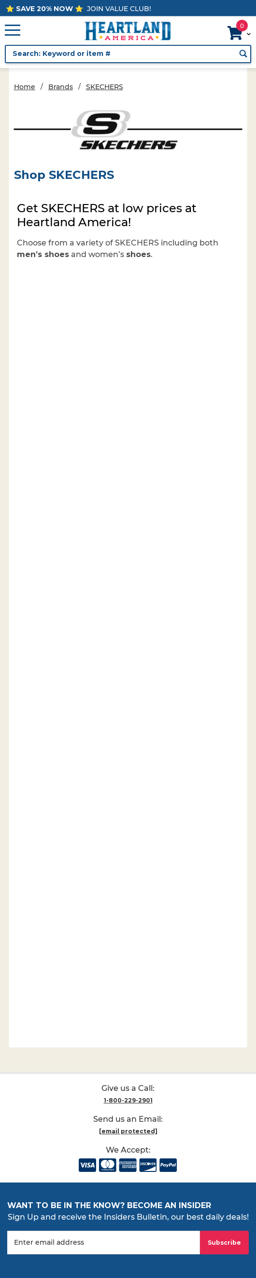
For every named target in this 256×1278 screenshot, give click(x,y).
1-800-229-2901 (128, 1100)
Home (24, 86)
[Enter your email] (103, 1242)
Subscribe (224, 1242)
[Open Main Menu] (12, 31)
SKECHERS (104, 86)
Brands (60, 86)
